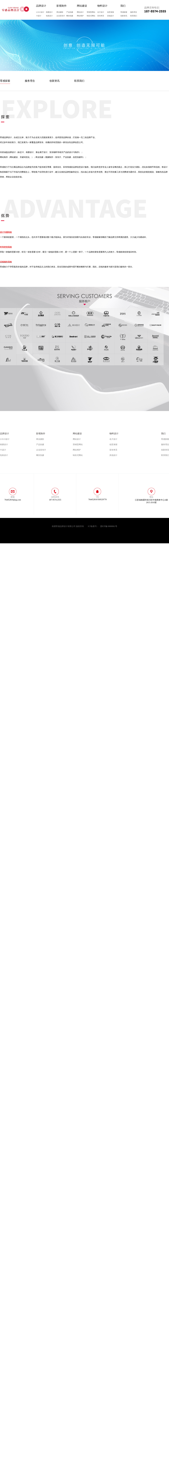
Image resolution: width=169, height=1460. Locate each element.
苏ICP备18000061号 (108, 526)
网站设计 (80, 12)
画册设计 (49, 12)
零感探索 (123, 12)
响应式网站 (91, 16)
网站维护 (80, 16)
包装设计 (49, 16)
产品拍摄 (69, 12)
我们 (122, 5)
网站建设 (82, 5)
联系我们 (133, 16)
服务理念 (133, 12)
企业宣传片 (60, 16)
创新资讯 (123, 16)
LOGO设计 (40, 12)
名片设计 (100, 12)
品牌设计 (41, 5)
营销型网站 (91, 12)
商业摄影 (59, 12)
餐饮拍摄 (69, 16)
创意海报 (110, 12)
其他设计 (110, 16)
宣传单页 (100, 16)
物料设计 (102, 5)
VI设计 (38, 16)
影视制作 (61, 5)
